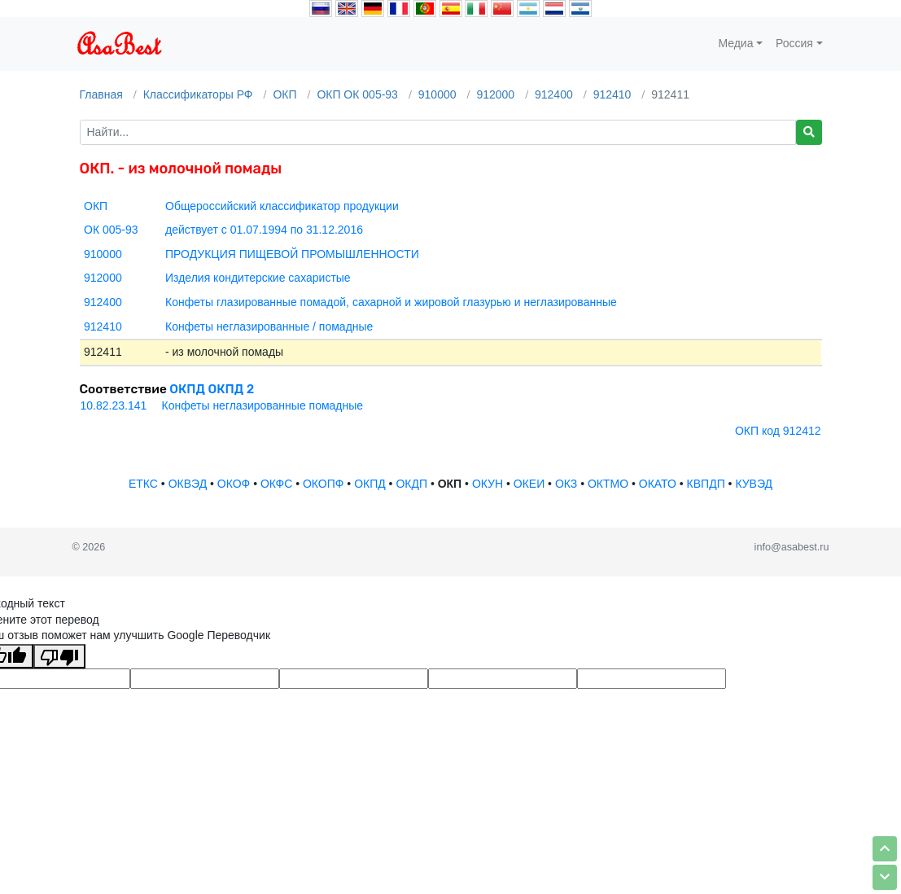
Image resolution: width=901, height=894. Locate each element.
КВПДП (706, 483)
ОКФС (276, 483)
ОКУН (487, 483)
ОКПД (370, 483)
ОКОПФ (323, 483)
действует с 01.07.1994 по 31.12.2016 (264, 229)
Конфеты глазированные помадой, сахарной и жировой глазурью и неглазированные (391, 302)
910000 (437, 94)
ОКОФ (233, 483)
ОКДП (411, 483)
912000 (495, 94)
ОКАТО (657, 483)
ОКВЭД (187, 483)
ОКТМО (608, 483)
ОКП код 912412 (778, 430)
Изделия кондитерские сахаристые (258, 277)
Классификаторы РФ (198, 94)
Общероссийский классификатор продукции (282, 206)
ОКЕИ (529, 483)
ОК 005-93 (111, 229)
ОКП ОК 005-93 (357, 94)
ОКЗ (566, 483)
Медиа (735, 43)
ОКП (284, 94)
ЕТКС (143, 483)
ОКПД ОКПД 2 (211, 389)
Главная (101, 94)
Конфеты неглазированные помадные (263, 405)
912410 (612, 94)
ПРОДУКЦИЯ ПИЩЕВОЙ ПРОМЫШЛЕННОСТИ (292, 254)
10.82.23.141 (114, 405)
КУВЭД (753, 483)
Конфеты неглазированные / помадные (269, 326)
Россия (794, 43)
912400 (554, 94)
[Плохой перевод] (59, 656)
